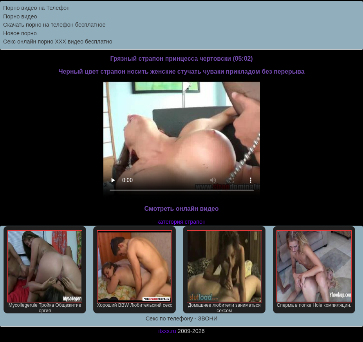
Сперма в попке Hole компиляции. (314, 269)
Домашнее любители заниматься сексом (224, 271)
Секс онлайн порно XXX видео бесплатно (57, 41)
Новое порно (20, 33)
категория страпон (181, 222)
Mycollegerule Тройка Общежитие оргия (45, 271)
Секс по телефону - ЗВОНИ (182, 318)
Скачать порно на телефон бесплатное (54, 25)
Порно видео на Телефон (36, 8)
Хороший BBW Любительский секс (134, 269)
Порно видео (20, 16)
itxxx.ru (167, 331)
